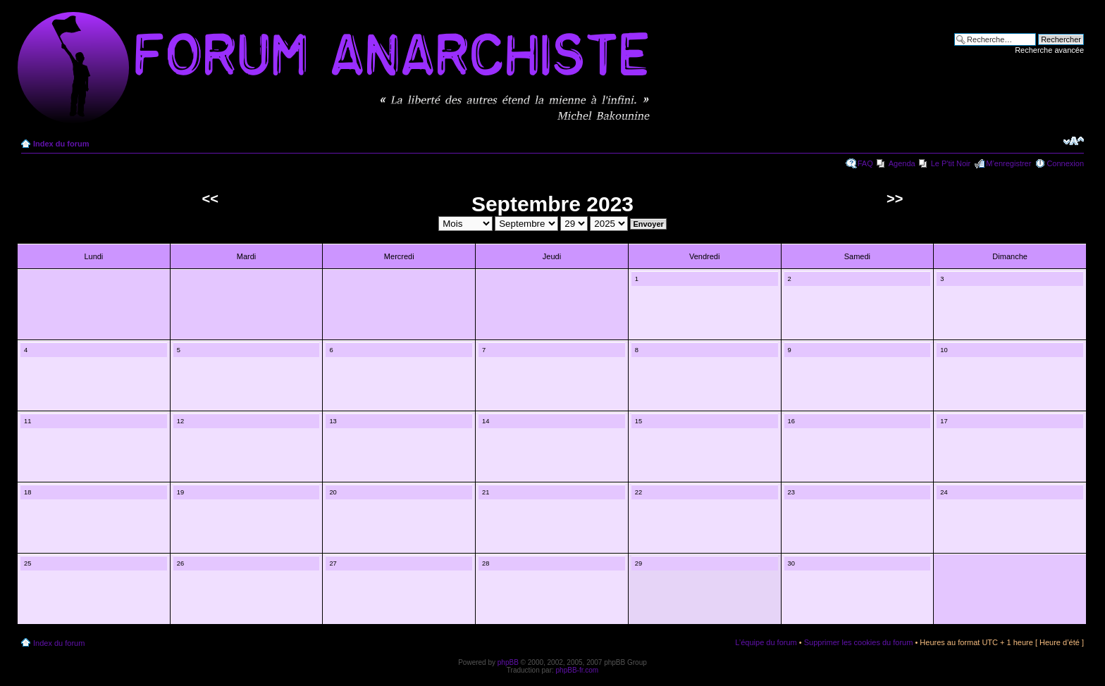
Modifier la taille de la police (1073, 141)
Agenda (902, 163)
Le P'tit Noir (951, 163)
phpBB (508, 662)
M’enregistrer (1008, 163)
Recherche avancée (1049, 50)
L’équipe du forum (765, 642)
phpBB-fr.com (577, 670)
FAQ (865, 163)
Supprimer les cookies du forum (858, 642)
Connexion (1065, 163)
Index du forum (61, 143)
